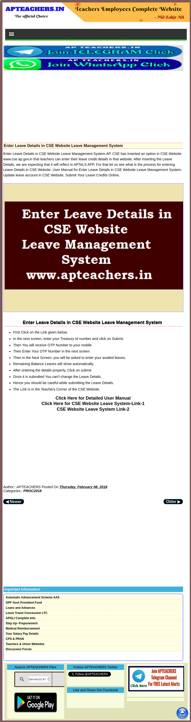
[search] (39, 679)
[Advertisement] (93, 105)
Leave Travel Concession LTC (26, 613)
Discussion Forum (19, 649)
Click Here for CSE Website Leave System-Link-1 (93, 403)
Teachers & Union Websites (25, 644)
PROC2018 (32, 491)
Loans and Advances (20, 608)
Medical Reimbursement (23, 628)
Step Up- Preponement (22, 623)
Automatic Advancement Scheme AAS (33, 597)
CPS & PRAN (15, 639)
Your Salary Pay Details (22, 633)
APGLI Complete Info (20, 618)
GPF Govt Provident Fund (24, 602)
